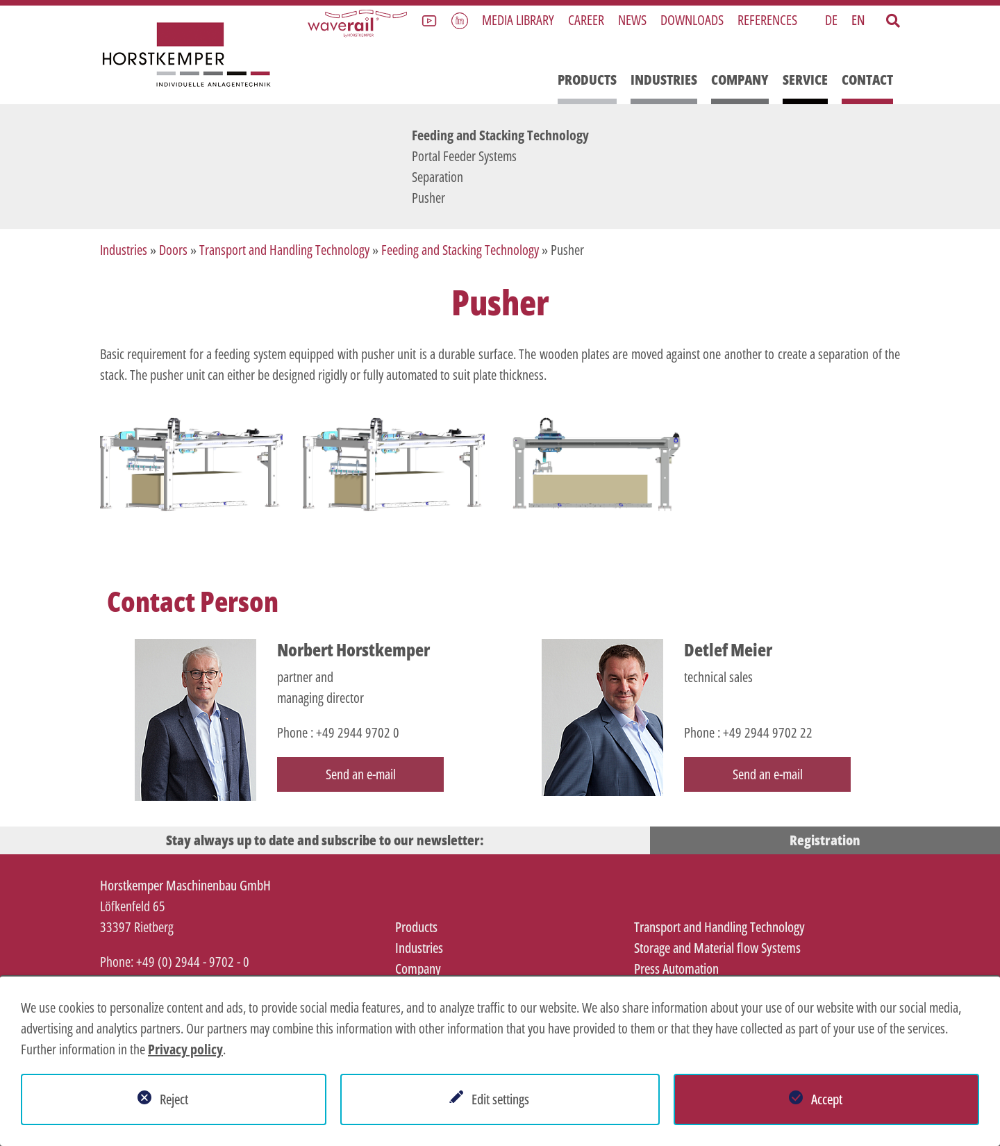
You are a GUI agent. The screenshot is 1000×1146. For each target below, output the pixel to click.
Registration (825, 840)
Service (805, 79)
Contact (867, 79)
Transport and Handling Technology (284, 249)
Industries (664, 79)
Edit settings (500, 1099)
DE (831, 19)
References (767, 19)
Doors (173, 249)
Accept (826, 1099)
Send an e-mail (361, 774)
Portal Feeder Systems (464, 156)
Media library (518, 19)
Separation (437, 176)
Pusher (428, 197)
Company (740, 79)
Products (587, 79)
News (632, 19)
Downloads (692, 19)
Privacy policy (185, 1049)
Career (586, 19)
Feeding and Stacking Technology (500, 135)
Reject (174, 1099)
